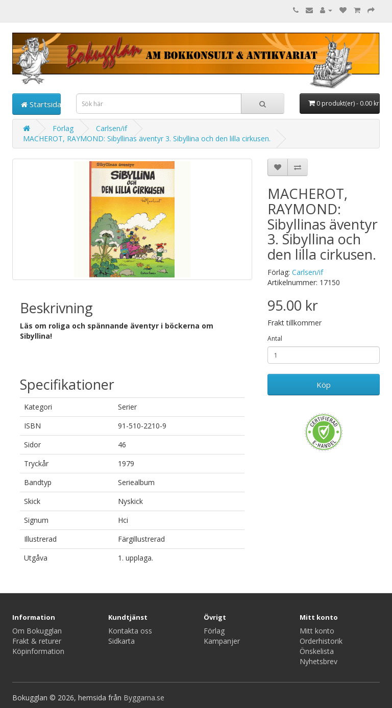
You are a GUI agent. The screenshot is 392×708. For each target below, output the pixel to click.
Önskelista (317, 651)
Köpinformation (38, 651)
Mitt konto (317, 631)
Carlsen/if (111, 128)
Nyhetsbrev (318, 661)
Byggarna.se (144, 697)
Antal (274, 338)
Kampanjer (222, 641)
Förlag (63, 128)
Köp (323, 385)
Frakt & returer (36, 641)
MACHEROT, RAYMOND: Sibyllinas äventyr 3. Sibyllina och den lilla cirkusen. (147, 138)
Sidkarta (121, 641)
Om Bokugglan (37, 631)
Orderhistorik (321, 641)
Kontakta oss (130, 631)
